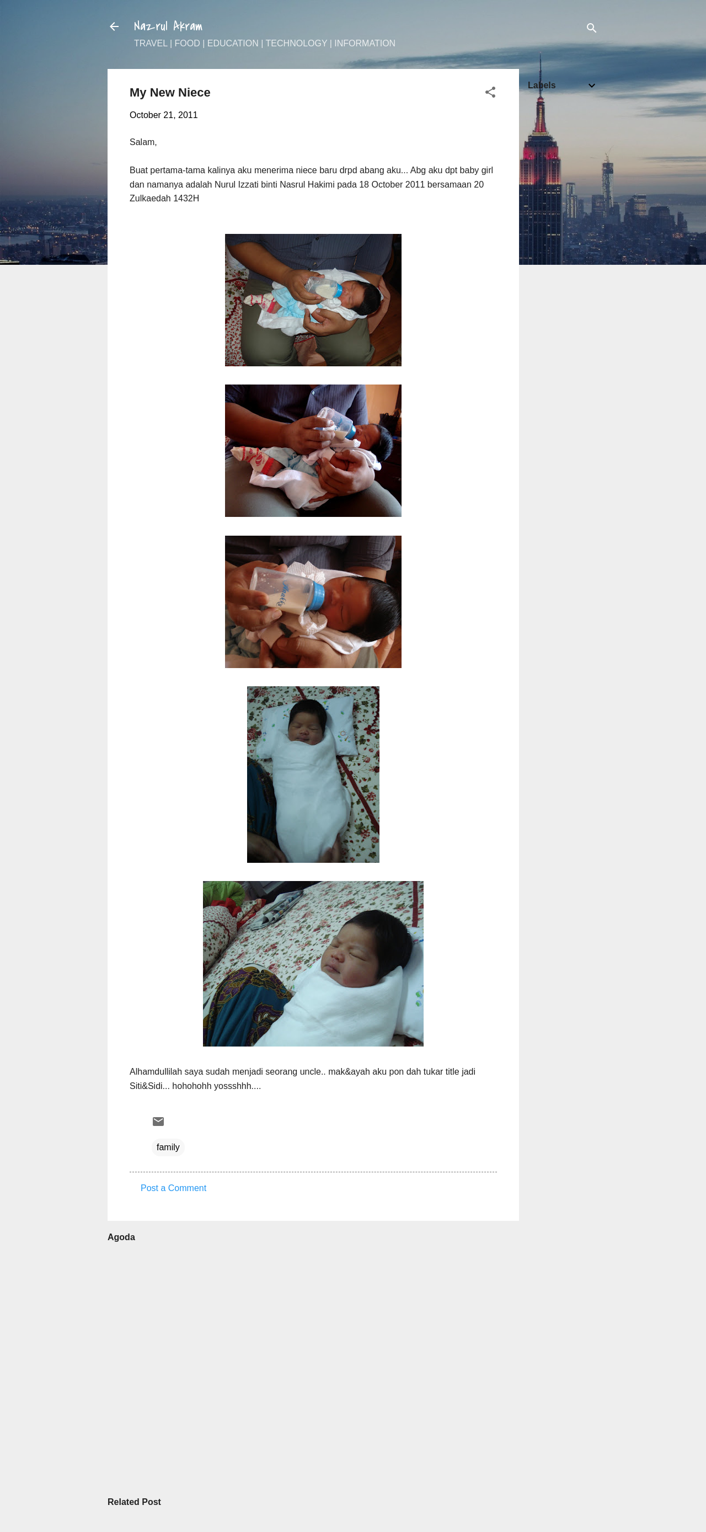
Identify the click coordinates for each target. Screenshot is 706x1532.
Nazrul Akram (168, 26)
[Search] (591, 30)
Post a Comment (173, 1188)
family (168, 1147)
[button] (490, 94)
